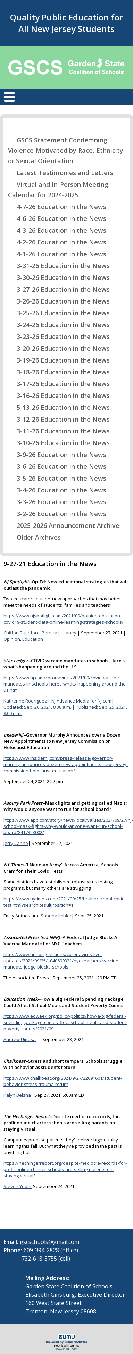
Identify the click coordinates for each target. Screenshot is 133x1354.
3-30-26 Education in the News (59, 277)
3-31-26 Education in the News (59, 265)
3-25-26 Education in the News (59, 313)
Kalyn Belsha (17, 1095)
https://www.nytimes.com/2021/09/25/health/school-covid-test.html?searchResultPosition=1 (64, 902)
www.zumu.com (67, 1349)
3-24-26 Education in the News (59, 325)
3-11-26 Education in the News (59, 431)
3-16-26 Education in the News (59, 395)
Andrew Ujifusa (19, 1039)
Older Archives (34, 537)
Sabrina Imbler (56, 916)
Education (32, 639)
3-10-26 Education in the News (59, 443)
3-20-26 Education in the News (59, 348)
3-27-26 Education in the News (59, 289)
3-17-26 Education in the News (59, 384)
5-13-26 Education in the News (59, 407)
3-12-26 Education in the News (59, 419)
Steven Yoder (17, 1186)
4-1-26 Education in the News (57, 254)
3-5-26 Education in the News (57, 478)
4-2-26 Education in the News (57, 242)
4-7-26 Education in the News (57, 206)
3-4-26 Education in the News (57, 490)
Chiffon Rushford (21, 633)
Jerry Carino (15, 843)
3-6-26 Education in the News (57, 466)
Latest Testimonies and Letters (60, 172)
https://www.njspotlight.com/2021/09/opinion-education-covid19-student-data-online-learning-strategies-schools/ (63, 619)
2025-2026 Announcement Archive (63, 525)
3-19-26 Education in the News (59, 360)
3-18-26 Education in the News (59, 372)
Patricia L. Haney (59, 633)
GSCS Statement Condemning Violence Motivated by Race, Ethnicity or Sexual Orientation (65, 150)
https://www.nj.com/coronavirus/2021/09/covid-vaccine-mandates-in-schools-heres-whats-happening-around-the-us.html (65, 683)
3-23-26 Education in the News (59, 336)
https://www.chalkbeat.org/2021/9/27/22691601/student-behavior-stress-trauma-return (62, 1081)
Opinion (11, 639)
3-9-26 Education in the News (57, 454)
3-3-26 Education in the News (57, 502)
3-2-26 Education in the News (57, 513)
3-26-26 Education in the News (59, 301)
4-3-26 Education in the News (57, 230)
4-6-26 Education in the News (57, 218)
